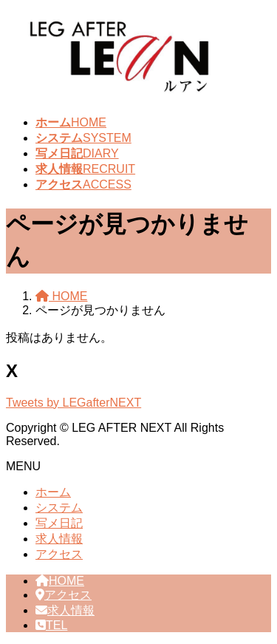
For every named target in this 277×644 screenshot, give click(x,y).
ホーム (53, 492)
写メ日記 (59, 523)
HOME (59, 580)
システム (59, 507)
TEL (51, 625)
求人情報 (59, 538)
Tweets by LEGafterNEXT (73, 402)
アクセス (59, 554)
